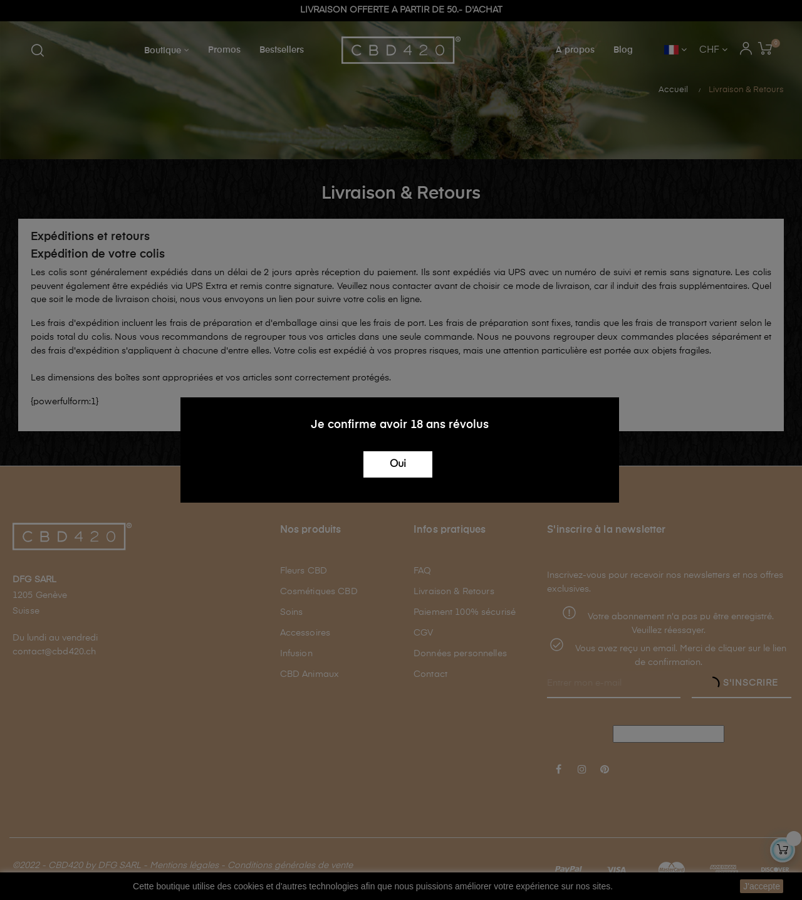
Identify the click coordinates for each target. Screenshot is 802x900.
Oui (398, 464)
